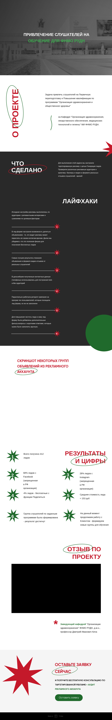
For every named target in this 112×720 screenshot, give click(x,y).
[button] (69, 697)
